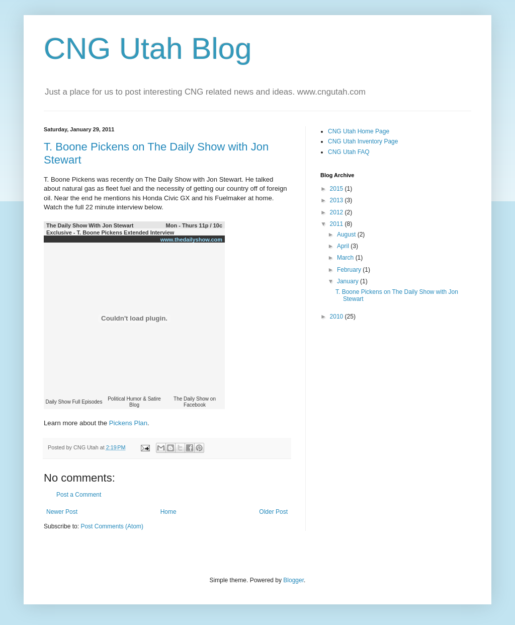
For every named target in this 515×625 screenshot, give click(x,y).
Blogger (293, 580)
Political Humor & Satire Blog (134, 402)
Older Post (273, 511)
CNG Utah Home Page (358, 131)
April (344, 246)
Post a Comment (78, 494)
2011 (337, 223)
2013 (337, 200)
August (347, 234)
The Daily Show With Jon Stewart (89, 225)
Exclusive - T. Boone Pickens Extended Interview (110, 232)
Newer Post (61, 511)
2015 (337, 188)
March (346, 257)
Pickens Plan (128, 423)
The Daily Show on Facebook (195, 402)
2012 (337, 212)
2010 (337, 316)
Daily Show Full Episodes (74, 402)
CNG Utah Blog (148, 48)
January (348, 281)
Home (168, 511)
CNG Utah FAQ (349, 151)
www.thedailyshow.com (191, 240)
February (350, 269)
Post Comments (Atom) (111, 526)
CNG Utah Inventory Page (363, 141)
